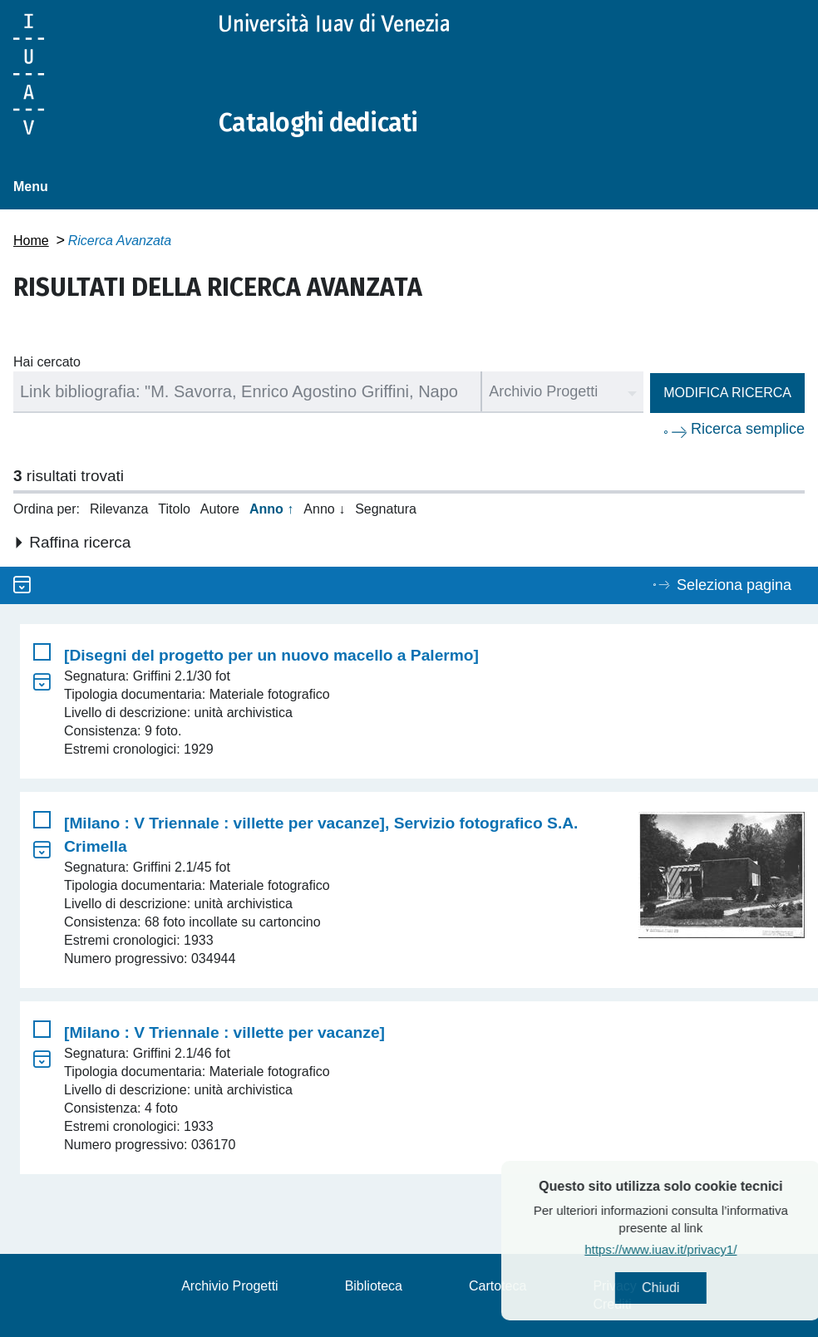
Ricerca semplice (748, 428)
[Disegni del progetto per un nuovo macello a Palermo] (271, 655)
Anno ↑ (271, 509)
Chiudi (692, 1287)
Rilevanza (119, 509)
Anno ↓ (324, 509)
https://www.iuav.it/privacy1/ (692, 1249)
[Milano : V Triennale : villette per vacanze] (224, 1032)
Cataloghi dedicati (318, 123)
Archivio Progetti (229, 1286)
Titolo (174, 509)
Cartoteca (497, 1286)
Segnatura (385, 509)
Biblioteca (373, 1286)
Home (31, 240)
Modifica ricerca (727, 393)
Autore (219, 509)
